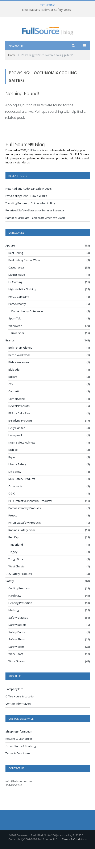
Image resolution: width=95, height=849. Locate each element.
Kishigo (13, 450)
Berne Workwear (19, 355)
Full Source (34, 150)
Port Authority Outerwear (27, 311)
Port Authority (17, 304)
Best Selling (15, 253)
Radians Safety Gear (21, 530)
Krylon (12, 457)
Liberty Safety (17, 464)
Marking (13, 610)
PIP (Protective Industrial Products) (30, 501)
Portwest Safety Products (24, 508)
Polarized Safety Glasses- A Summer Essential (35, 210)
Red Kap (13, 537)
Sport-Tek (14, 318)
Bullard (12, 377)
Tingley (12, 552)
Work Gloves (16, 661)
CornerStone (16, 399)
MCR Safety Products (21, 479)
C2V (10, 384)
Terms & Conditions (17, 753)
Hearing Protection (20, 603)
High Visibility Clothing (22, 289)
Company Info (14, 689)
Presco (12, 515)
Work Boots (15, 654)
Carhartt (13, 391)
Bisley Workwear (19, 362)
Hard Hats (14, 595)
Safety (9, 581)
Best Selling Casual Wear (24, 260)
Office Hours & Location (20, 696)
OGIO (11, 493)
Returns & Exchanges (19, 739)
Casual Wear (16, 267)
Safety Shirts (16, 639)
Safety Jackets (17, 625)
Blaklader (14, 369)
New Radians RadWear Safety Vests (46, 10)
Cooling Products (19, 588)
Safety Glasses (18, 617)
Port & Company (18, 297)
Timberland (15, 544)
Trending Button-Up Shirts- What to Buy (30, 203)
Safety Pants (16, 632)
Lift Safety (14, 472)
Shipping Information (18, 731)
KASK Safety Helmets (21, 442)
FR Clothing (15, 282)
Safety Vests (16, 647)
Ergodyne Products (20, 420)
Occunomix (15, 486)
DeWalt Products (19, 406)
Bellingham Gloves (20, 347)
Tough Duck (15, 559)
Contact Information (18, 703)
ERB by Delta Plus (19, 413)
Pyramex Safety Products (24, 522)
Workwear (15, 326)
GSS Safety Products (18, 574)
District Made (16, 275)
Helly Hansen (16, 428)
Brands (10, 340)
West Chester (17, 566)
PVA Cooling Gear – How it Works (26, 196)
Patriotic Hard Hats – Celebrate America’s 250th (35, 218)
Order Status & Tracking (20, 746)
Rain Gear (17, 333)
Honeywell (15, 435)
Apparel (10, 245)
